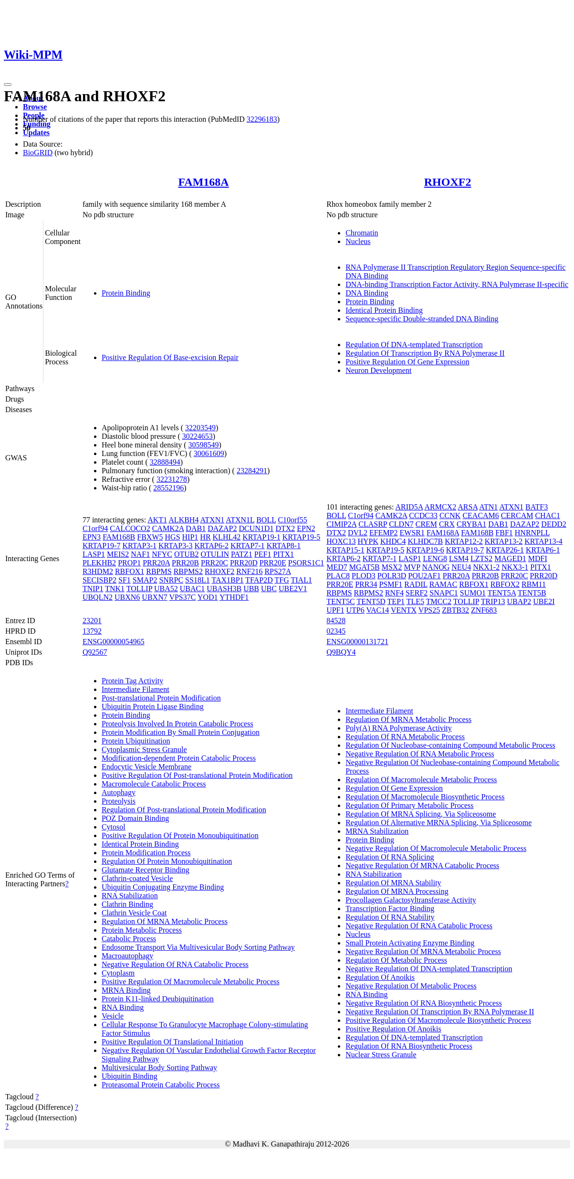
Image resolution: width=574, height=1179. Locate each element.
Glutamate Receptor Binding (145, 870)
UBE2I (543, 601)
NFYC (162, 554)
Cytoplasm (118, 973)
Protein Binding (126, 293)
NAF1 (140, 554)
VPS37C (182, 597)
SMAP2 (145, 580)
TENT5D (370, 601)
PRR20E (273, 563)
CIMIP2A (341, 524)
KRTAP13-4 (543, 541)
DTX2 (285, 528)
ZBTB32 (455, 610)
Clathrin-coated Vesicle (137, 878)
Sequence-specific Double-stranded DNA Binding (421, 319)
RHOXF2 (447, 182)
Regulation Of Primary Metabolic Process (409, 805)
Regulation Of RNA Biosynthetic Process (408, 1046)
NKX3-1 (514, 567)
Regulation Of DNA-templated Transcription (414, 344)
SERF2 (417, 593)
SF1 (124, 580)
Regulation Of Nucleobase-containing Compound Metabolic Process (450, 745)
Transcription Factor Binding (389, 908)
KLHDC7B (425, 541)
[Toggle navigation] (7, 84)
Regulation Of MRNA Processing (397, 891)
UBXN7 (154, 597)
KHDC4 (393, 541)
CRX (447, 524)
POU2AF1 (424, 576)
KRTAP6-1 (543, 550)
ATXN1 (212, 520)
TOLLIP (139, 588)
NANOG (436, 567)
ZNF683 (484, 610)
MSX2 (392, 567)
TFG (282, 580)
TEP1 (396, 601)
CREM (426, 524)
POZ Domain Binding (135, 818)
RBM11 (534, 584)
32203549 (200, 428)
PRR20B (185, 563)
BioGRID (37, 153)
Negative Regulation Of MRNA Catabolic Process (422, 865)
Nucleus (357, 241)
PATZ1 (241, 554)
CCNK (449, 515)
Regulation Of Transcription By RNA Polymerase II (424, 353)
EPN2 (306, 528)
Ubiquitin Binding (129, 1076)
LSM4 (459, 558)
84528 (335, 620)
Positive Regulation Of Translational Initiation (172, 1042)
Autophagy (119, 792)
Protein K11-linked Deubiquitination (158, 999)
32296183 (262, 119)
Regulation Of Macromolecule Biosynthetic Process (424, 797)
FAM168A (203, 182)
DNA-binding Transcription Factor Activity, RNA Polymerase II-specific (456, 284)
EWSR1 (412, 533)
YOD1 (208, 597)
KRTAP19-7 (102, 546)
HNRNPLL (532, 533)
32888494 (165, 462)
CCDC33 (423, 515)
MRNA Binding (126, 990)
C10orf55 (292, 520)
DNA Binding (366, 293)
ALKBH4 (183, 520)
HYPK (368, 541)
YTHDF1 (234, 597)
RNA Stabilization (130, 896)
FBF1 (503, 533)
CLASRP (372, 524)
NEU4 (461, 567)
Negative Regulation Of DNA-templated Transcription (428, 969)
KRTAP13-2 (504, 541)
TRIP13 (493, 601)
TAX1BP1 (227, 580)
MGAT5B (364, 567)
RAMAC (443, 584)
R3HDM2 (98, 571)
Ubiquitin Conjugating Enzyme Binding (163, 887)
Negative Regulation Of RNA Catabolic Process (175, 964)
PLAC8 (338, 576)
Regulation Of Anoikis (380, 977)
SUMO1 (473, 593)
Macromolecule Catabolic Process (154, 784)
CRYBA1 (471, 524)
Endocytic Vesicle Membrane (146, 767)
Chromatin (361, 233)
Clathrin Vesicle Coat (134, 913)
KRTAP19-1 (261, 537)
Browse (35, 107)
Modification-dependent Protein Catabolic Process (179, 758)
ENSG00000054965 (114, 641)
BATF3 (536, 507)
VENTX (404, 610)
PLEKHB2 (99, 563)
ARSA (468, 507)
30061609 (209, 453)
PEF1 (262, 554)
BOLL (266, 520)
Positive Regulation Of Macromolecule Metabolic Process (191, 981)
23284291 (252, 471)
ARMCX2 (440, 507)
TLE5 (415, 601)
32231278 (172, 479)
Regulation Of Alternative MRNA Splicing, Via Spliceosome (438, 822)
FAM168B (119, 537)
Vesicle (113, 1016)
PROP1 (129, 563)
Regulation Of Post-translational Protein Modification (184, 810)
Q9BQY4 (340, 652)
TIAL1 (301, 580)
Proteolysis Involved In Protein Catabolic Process (177, 724)
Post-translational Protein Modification (161, 698)
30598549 (203, 445)
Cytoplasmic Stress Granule (144, 749)
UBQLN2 (98, 597)
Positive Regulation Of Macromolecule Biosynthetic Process (438, 1020)
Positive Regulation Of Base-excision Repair (170, 357)
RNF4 (394, 593)
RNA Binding (123, 1007)
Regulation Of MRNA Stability (393, 883)
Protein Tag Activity (132, 681)
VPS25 (429, 610)
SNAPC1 (443, 593)
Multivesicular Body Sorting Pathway (159, 1067)
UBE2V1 (293, 588)
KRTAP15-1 (345, 550)
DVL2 (357, 533)
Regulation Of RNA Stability (389, 917)
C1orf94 (95, 528)
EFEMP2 (383, 533)
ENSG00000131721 (357, 641)
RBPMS (158, 571)
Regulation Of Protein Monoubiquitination (167, 861)
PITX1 (283, 554)
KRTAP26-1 (505, 550)
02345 (335, 631)
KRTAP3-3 (175, 546)
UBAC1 (192, 588)
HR (205, 537)
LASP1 (94, 554)
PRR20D (244, 563)
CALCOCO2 (130, 528)
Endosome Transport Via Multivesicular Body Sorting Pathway (198, 947)
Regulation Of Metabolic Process (396, 960)
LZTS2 (481, 558)
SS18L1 (197, 580)
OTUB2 (186, 554)
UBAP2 (519, 601)
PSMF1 (390, 584)
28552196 (168, 488)
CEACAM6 (480, 515)
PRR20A (156, 563)
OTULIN (215, 554)
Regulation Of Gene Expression (394, 788)
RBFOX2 (505, 584)
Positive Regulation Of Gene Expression (407, 362)
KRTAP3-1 (139, 546)
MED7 (336, 567)
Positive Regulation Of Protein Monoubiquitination (180, 835)
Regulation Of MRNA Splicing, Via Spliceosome (420, 814)
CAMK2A (168, 528)
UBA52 (166, 588)
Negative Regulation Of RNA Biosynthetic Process (423, 1003)
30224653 (197, 436)
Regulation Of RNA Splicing (389, 857)
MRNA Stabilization (376, 831)
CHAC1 (547, 515)
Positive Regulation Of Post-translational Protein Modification (197, 775)
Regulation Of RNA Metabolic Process (405, 737)
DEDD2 (553, 524)
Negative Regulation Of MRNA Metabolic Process (423, 951)
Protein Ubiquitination (136, 741)
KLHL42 (227, 537)
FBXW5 (150, 537)
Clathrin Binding (127, 904)
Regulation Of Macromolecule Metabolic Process (421, 779)
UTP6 (355, 610)
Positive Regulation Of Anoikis (393, 1029)
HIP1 (190, 537)
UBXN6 (127, 597)
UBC (269, 588)
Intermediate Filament (135, 689)
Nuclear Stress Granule (380, 1055)
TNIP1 (93, 588)
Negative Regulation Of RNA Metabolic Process (419, 754)
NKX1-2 (486, 567)
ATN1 (488, 507)
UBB (251, 588)
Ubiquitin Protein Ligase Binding (153, 706)
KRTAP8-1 (284, 546)
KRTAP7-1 (247, 546)
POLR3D (391, 576)
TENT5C (340, 601)
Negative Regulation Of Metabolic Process (411, 986)
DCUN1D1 (256, 528)
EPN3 (92, 537)
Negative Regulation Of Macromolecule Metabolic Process (435, 848)
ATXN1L (240, 520)
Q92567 (95, 652)
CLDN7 (401, 524)
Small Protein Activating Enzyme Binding (409, 943)
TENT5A (502, 593)
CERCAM (517, 515)
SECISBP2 (99, 580)
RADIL (415, 584)
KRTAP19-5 (301, 537)
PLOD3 (364, 576)
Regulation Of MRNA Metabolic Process (165, 921)
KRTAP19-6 (425, 550)
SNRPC (171, 580)
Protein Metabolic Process (142, 930)
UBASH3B (224, 588)
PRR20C (214, 563)
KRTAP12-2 (464, 541)
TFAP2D (259, 580)
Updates (36, 132)
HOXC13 (340, 541)
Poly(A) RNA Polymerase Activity (398, 728)
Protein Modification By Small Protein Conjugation (181, 732)
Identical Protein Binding (384, 310)
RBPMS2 (188, 571)
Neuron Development (378, 370)
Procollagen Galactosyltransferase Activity (410, 900)
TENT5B (532, 593)
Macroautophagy (127, 956)
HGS (172, 537)
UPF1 (335, 610)
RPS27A (277, 571)
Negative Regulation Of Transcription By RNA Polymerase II (439, 1012)
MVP (412, 567)
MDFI (537, 558)
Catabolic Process (129, 939)
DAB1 (196, 528)
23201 (92, 620)
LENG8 (435, 558)
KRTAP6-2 (212, 546)
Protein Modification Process (146, 853)
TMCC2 (438, 601)
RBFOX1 (129, 571)
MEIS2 (118, 554)
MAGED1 (510, 558)
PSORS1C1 (306, 563)
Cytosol (113, 827)
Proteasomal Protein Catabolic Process (161, 1085)
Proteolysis (119, 801)
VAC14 (377, 610)
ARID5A (409, 507)
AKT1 (157, 520)
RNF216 (249, 571)
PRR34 (366, 584)
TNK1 (115, 588)
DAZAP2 (222, 528)
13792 (92, 631)
